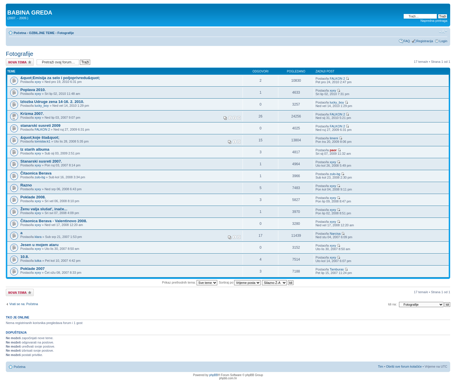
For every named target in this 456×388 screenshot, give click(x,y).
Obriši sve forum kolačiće (404, 366)
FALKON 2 (337, 78)
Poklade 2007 (32, 268)
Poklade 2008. (33, 197)
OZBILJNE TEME (42, 33)
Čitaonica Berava (35, 173)
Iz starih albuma (34, 149)
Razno (26, 185)
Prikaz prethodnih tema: (189, 282)
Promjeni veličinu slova (443, 31)
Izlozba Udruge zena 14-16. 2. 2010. (52, 101)
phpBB (213, 375)
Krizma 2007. (32, 113)
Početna (20, 33)
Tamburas (337, 269)
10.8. (24, 256)
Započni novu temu (20, 62)
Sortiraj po (240, 282)
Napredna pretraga (434, 20)
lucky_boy (42, 105)
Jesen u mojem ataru (39, 245)
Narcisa (335, 233)
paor (333, 150)
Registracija (424, 41)
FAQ (407, 41)
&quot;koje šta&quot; (39, 137)
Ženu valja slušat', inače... (43, 209)
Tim (380, 366)
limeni (334, 138)
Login (443, 41)
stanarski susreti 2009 (40, 125)
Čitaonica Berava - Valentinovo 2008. (53, 221)
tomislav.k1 (42, 141)
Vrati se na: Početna (23, 304)
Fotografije (65, 33)
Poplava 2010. (33, 90)
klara (38, 237)
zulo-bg (40, 177)
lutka (38, 260)
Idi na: (392, 304)
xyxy (38, 81)
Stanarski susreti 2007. (41, 161)
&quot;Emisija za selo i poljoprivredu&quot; (60, 78)
